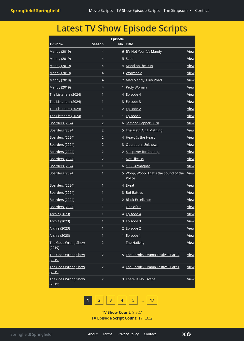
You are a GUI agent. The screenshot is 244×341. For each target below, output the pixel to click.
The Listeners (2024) (65, 94)
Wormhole (134, 73)
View (190, 51)
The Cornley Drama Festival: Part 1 (152, 267)
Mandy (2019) (60, 51)
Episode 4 (133, 94)
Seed (129, 58)
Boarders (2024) (62, 123)
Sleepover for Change (143, 151)
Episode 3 (133, 101)
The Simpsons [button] (175, 10)
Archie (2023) (60, 214)
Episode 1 (133, 116)
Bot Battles (134, 192)
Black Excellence (138, 199)
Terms (107, 334)
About (93, 334)
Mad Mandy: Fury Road (144, 80)
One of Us (133, 207)
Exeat (130, 185)
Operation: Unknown (142, 144)
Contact (202, 10)
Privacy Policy (127, 334)
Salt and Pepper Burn (142, 123)
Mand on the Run (139, 65)
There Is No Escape (141, 279)
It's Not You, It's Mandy (144, 51)
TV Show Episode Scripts (138, 10)
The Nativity (135, 242)
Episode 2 (133, 108)
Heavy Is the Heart (140, 137)
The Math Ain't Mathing (144, 130)
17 (152, 300)
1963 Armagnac (138, 166)
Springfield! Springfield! (35, 10)
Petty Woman (136, 87)
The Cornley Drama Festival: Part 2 (152, 254)
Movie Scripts (101, 10)
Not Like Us (135, 159)
